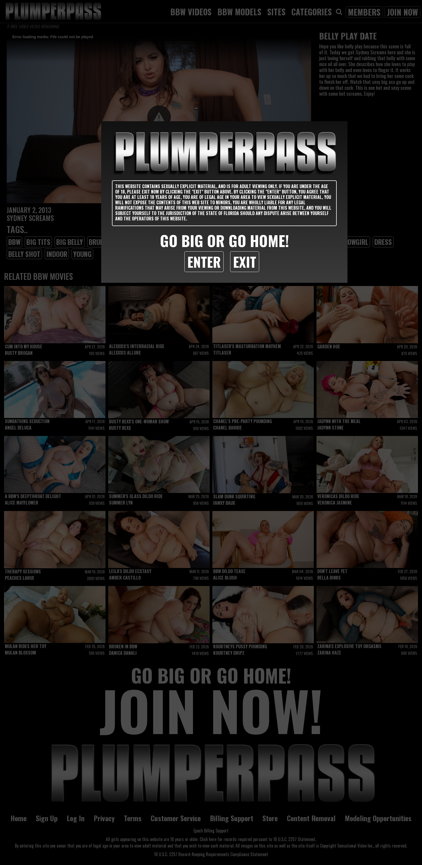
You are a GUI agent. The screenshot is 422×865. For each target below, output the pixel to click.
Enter (204, 261)
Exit (244, 261)
